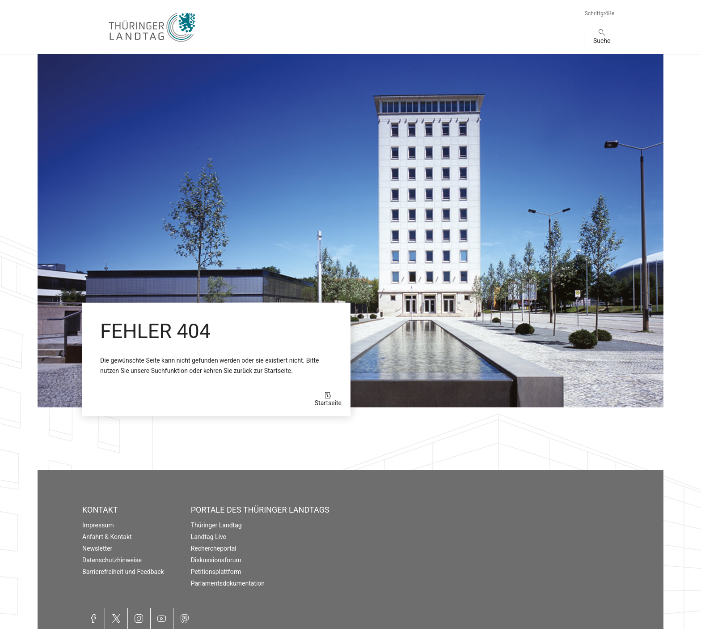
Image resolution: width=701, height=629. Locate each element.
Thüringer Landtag (216, 525)
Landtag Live (208, 536)
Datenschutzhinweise (112, 560)
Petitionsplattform (216, 571)
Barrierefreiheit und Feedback (123, 571)
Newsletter (97, 548)
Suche (602, 40)
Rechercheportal (213, 548)
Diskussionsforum (216, 560)
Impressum (98, 525)
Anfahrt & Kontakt (107, 536)
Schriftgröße (599, 13)
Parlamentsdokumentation (228, 583)
